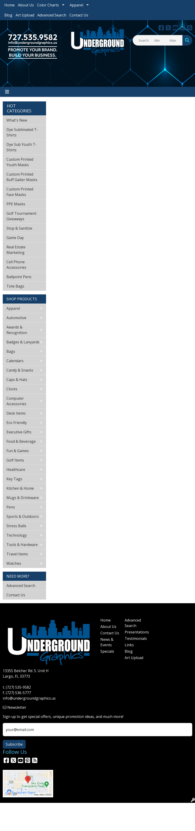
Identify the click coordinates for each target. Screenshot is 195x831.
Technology (16, 535)
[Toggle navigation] (7, 92)
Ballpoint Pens (18, 276)
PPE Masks (15, 203)
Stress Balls (16, 525)
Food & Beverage (21, 441)
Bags (10, 351)
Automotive (16, 317)
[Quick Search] (142, 40)
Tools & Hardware (22, 544)
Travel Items (17, 554)
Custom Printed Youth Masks (19, 162)
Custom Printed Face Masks (19, 192)
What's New (16, 120)
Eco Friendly (16, 422)
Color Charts (48, 5)
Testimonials (134, 638)
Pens (10, 507)
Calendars (15, 360)
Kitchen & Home (20, 488)
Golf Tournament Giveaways (21, 216)
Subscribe (14, 744)
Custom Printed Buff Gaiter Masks (21, 177)
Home (9, 5)
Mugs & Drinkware (22, 497)
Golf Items (15, 460)
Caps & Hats (16, 379)
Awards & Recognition (16, 330)
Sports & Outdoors (22, 516)
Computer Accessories (16, 401)
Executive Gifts (18, 432)
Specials (107, 651)
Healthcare (15, 469)
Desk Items (16, 413)
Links (129, 644)
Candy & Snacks (19, 370)
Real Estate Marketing (15, 249)
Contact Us (78, 15)
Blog (8, 15)
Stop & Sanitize (19, 228)
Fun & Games (17, 450)
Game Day (15, 237)
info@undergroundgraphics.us (29, 698)
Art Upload (25, 15)
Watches (13, 563)
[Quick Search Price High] (175, 40)
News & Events (106, 642)
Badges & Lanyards (22, 342)
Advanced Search (51, 15)
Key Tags (14, 478)
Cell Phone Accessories (16, 264)
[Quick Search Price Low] (159, 40)
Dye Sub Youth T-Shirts (21, 147)
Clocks (11, 388)
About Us (26, 5)
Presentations (134, 632)
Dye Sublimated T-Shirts (22, 132)
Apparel (76, 5)
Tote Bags (15, 286)
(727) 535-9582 (18, 687)
